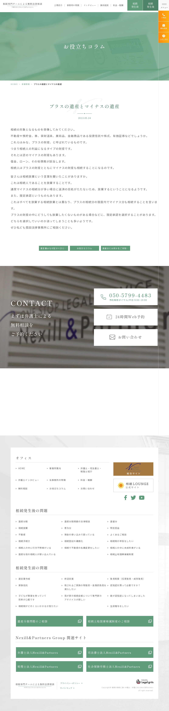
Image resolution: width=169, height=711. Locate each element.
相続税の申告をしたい (122, 541)
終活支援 (69, 578)
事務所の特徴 (73, 5)
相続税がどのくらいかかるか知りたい (38, 606)
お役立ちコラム (84, 248)
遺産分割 (23, 521)
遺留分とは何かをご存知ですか (116, 248)
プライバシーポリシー (70, 683)
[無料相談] (163, 26)
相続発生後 (150, 5)
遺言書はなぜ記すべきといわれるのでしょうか (54, 248)
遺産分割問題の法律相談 (77, 521)
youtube (141, 497)
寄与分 (67, 527)
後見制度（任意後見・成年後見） (127, 578)
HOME (14, 84)
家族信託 (23, 585)
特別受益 (115, 527)
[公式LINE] (163, 37)
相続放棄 (23, 527)
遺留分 (113, 521)
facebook (125, 497)
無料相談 (104, 5)
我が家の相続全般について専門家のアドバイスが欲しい (83, 597)
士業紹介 (58, 5)
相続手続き (24, 541)
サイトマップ (66, 688)
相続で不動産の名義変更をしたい (82, 547)
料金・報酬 (118, 5)
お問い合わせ (88, 488)
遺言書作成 (24, 578)
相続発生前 (135, 5)
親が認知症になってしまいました (127, 595)
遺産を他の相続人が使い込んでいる (37, 554)
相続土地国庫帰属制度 (122, 554)
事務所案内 (55, 468)
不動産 (22, 534)
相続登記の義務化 (73, 541)
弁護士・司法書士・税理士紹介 (91, 470)
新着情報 (26, 84)
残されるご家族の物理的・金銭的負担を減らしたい (85, 587)
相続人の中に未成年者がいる (125, 547)
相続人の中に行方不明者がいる (35, 547)
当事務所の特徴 (57, 479)
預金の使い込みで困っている (79, 534)
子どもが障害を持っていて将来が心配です (33, 597)
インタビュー (90, 5)
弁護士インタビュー (28, 479)
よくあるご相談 (118, 534)
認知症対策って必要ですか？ (125, 585)
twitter (133, 497)
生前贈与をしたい (119, 606)
